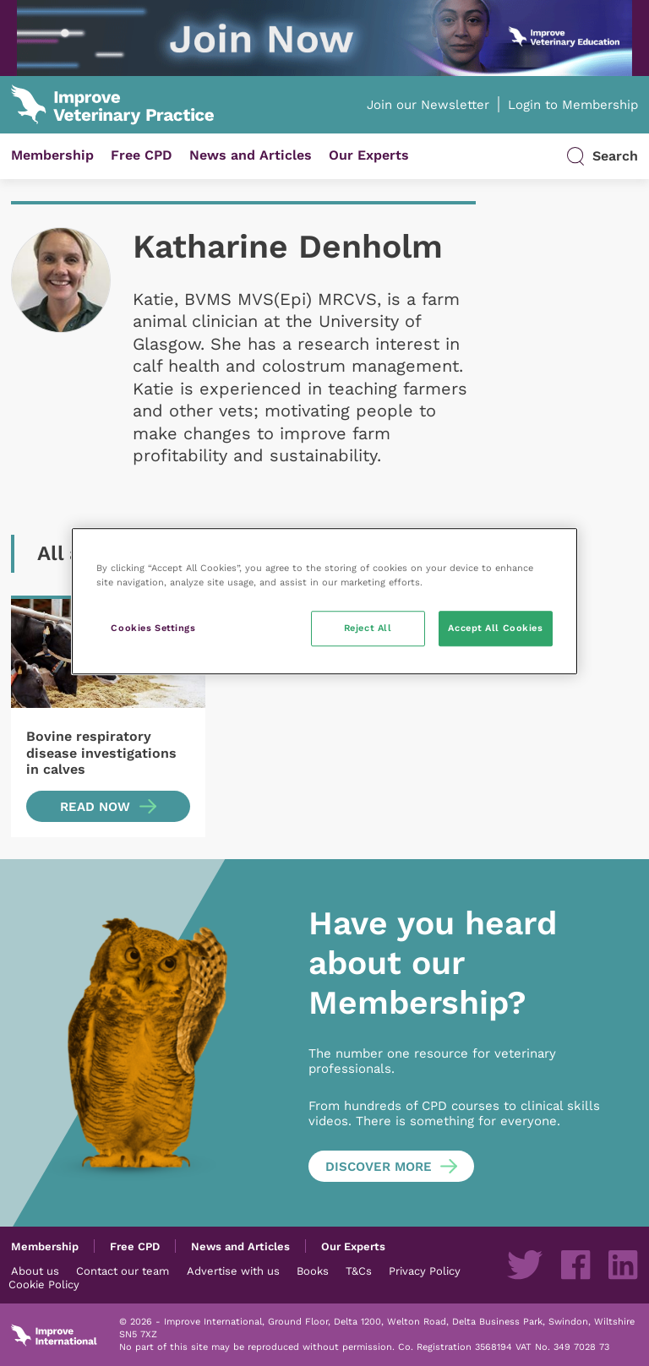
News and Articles (250, 155)
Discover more (378, 1166)
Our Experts (369, 155)
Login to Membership (573, 104)
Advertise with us (233, 1270)
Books (313, 1270)
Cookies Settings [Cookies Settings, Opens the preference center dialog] (153, 628)
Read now (95, 806)
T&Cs (359, 1270)
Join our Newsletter (428, 104)
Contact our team (122, 1270)
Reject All (368, 628)
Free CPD (141, 155)
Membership (52, 155)
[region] (324, 601)
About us (35, 1270)
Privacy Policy (425, 1270)
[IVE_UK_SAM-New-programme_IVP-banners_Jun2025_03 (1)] (324, 38)
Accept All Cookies (495, 628)
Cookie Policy (43, 1284)
